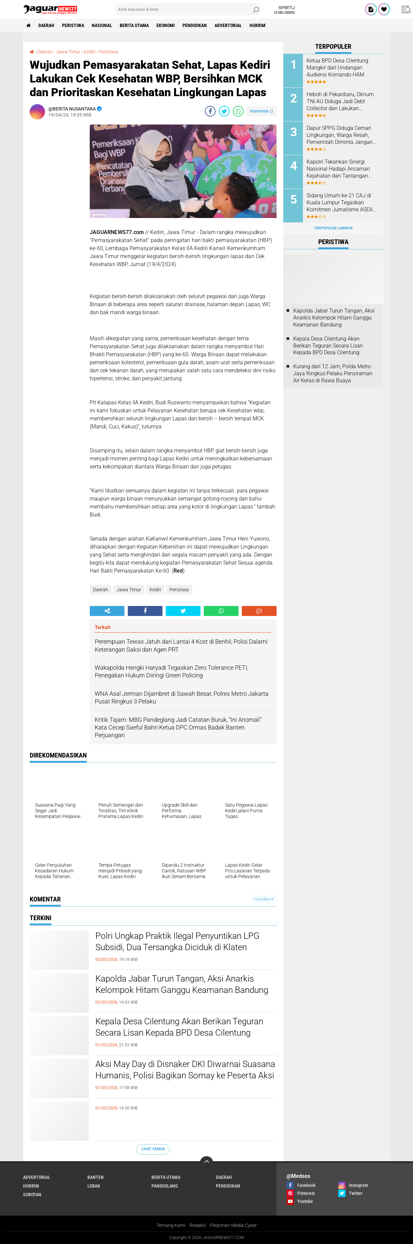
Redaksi (197, 1225)
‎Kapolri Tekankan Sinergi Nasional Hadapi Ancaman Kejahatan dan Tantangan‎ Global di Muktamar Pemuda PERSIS (340, 169)
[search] (188, 9)
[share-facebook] (210, 111)
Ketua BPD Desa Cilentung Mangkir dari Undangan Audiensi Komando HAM (337, 67)
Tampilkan (263, 899)
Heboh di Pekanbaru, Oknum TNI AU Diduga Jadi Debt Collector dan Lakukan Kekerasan (340, 101)
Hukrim (258, 25)
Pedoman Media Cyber (233, 1225)
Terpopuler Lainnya (333, 228)
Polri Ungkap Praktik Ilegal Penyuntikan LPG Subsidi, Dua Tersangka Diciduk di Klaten (177, 941)
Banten (95, 1177)
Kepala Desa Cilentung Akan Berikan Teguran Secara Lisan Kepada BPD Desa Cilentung (179, 1027)
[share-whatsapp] (238, 111)
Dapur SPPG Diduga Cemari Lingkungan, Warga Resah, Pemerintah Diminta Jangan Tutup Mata (340, 135)
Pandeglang (164, 1186)
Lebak (93, 1186)
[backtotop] (206, 1163)
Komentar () (261, 111)
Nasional (102, 25)
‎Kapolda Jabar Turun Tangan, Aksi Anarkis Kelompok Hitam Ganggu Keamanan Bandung (181, 984)
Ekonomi (165, 25)
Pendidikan (194, 25)
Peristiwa (73, 25)
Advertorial (228, 25)
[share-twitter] (224, 111)
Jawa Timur (128, 589)
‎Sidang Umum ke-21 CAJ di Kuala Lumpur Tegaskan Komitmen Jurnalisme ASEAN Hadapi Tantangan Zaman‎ (341, 202)
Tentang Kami (170, 1225)
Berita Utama (134, 25)
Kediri (155, 589)
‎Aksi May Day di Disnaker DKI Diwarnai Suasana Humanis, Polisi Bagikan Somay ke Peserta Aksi (185, 1069)
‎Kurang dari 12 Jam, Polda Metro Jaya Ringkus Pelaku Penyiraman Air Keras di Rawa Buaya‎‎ (332, 373)
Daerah (46, 25)
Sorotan (32, 1194)
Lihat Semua (153, 1149)
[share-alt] (107, 611)
